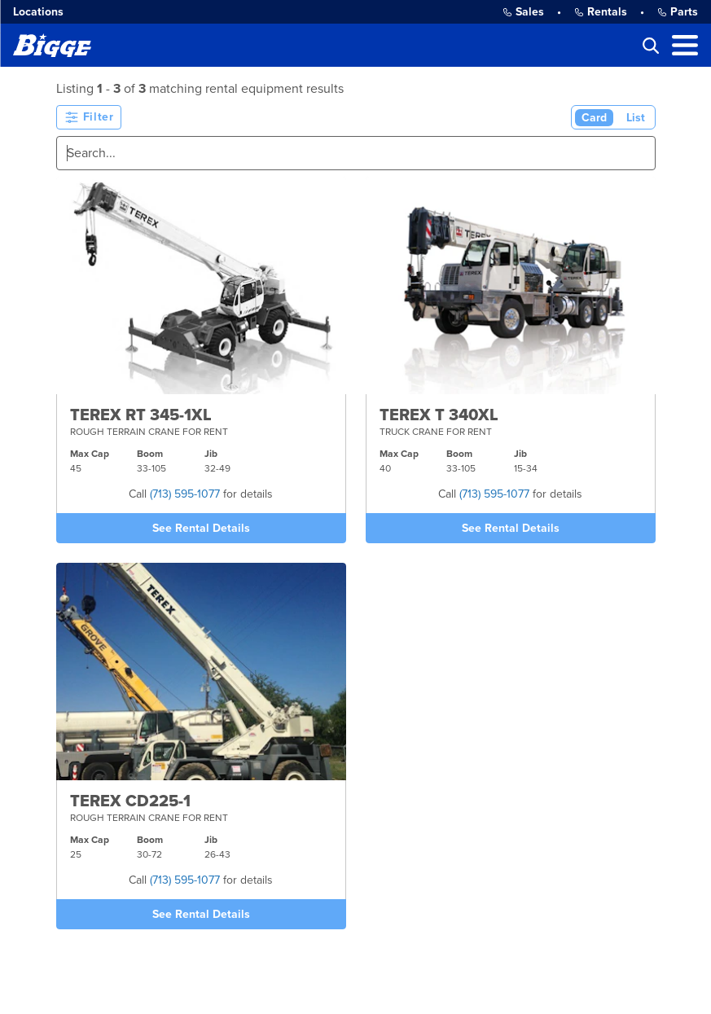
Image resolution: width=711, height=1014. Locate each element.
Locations (38, 12)
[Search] (356, 153)
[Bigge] (52, 45)
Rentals (600, 12)
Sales (523, 12)
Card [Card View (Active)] (594, 118)
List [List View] (635, 118)
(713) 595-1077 (185, 494)
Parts (677, 12)
